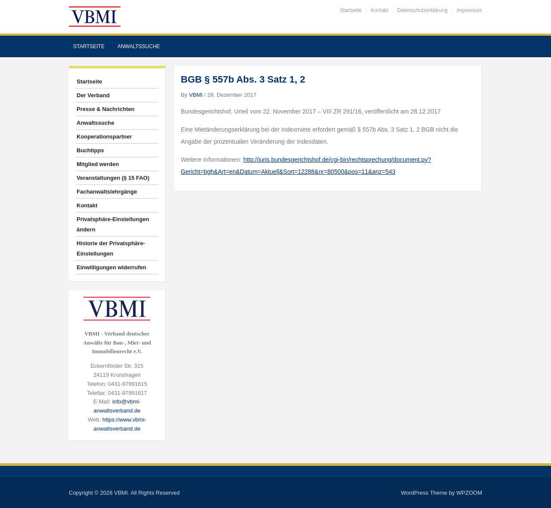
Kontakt (379, 10)
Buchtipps (90, 150)
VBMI (196, 95)
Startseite (351, 10)
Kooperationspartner (104, 136)
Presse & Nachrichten (105, 109)
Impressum (469, 10)
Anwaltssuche (139, 46)
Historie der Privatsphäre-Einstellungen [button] (111, 248)
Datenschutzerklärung (422, 10)
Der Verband (93, 95)
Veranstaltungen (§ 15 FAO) (113, 178)
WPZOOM (469, 493)
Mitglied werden (98, 164)
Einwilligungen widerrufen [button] (111, 267)
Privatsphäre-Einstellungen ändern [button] (113, 224)
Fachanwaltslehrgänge (107, 191)
